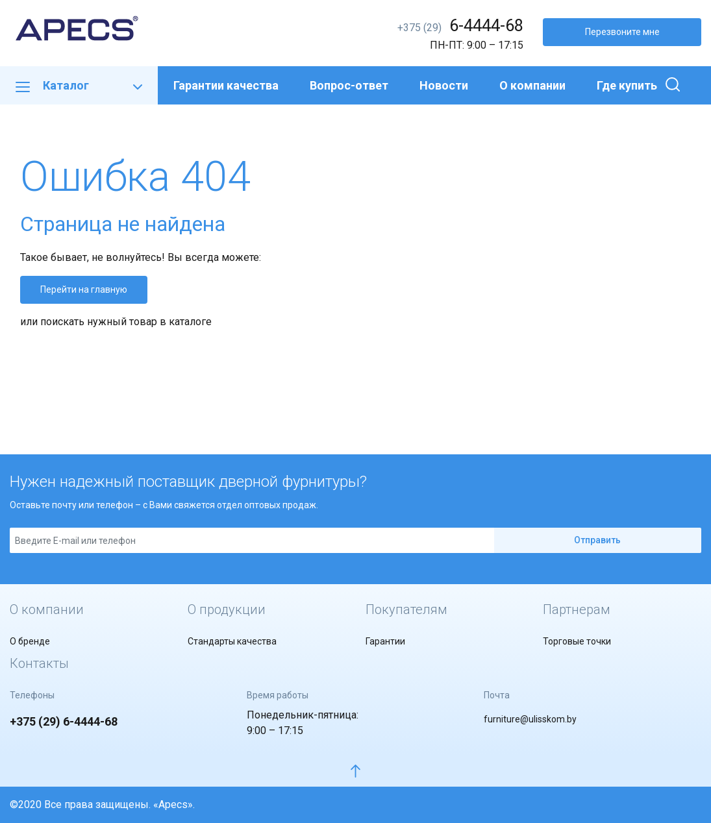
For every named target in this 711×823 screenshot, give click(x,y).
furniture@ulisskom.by (530, 719)
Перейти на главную (83, 289)
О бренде (30, 641)
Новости (443, 85)
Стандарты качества (232, 641)
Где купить (627, 85)
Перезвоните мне (622, 32)
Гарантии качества (226, 85)
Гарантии (385, 641)
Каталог (79, 85)
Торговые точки (577, 641)
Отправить (597, 540)
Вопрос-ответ (349, 85)
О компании (532, 85)
